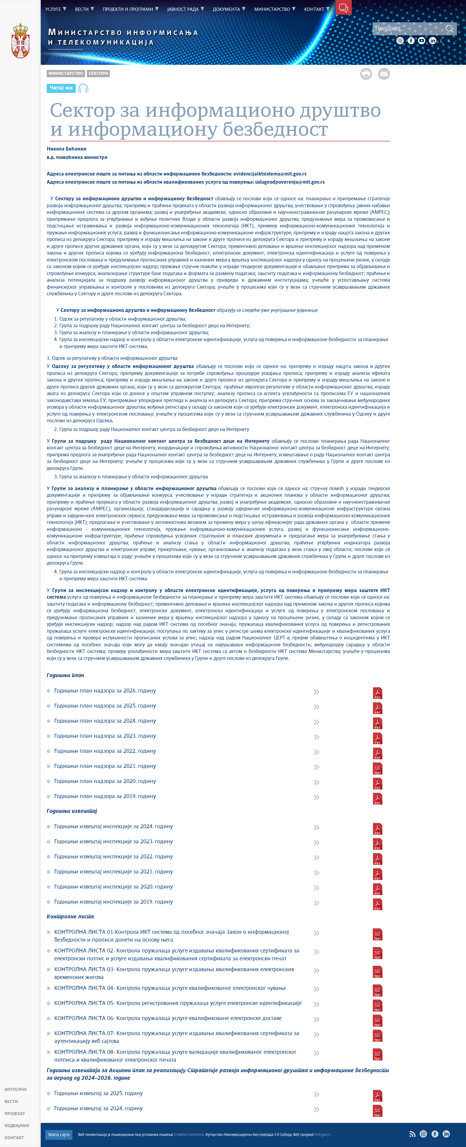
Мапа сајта (58, 1135)
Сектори (98, 73)
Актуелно (16, 1090)
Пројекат (15, 1114)
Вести (11, 1102)
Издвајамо (17, 1126)
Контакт (14, 1138)
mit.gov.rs (323, 1135)
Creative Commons (189, 1135)
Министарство (66, 73)
